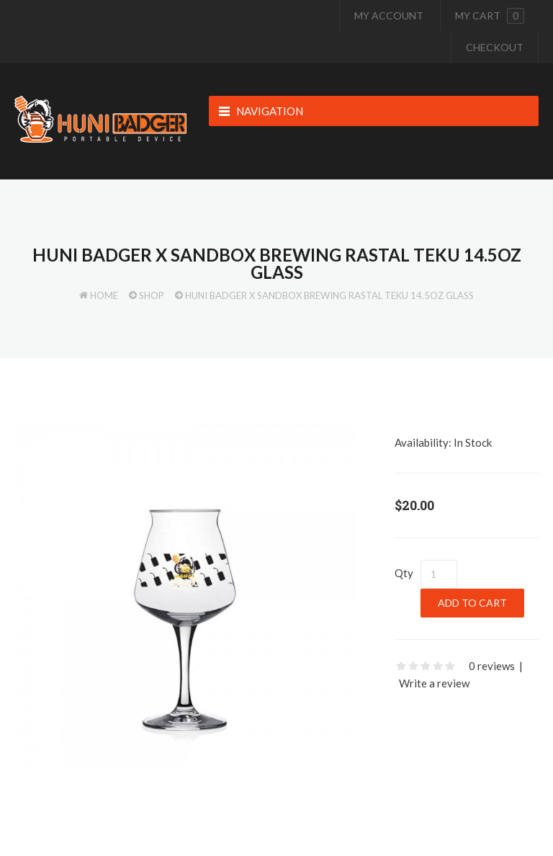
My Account (388, 15)
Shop (151, 295)
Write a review (434, 683)
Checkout (494, 47)
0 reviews (492, 665)
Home (104, 295)
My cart (489, 16)
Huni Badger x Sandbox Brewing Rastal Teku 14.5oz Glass (329, 295)
